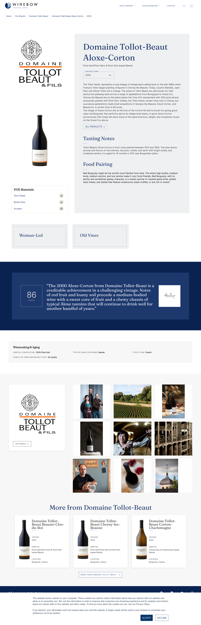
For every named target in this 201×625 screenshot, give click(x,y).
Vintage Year (91, 71)
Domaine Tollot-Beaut (38, 16)
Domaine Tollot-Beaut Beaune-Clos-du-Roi (48, 524)
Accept (146, 617)
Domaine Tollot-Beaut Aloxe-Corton (67, 16)
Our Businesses (150, 6)
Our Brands (20, 16)
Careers (171, 6)
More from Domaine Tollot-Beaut (98, 575)
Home (8, 16)
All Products (95, 126)
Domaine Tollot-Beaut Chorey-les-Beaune (105, 524)
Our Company (126, 6)
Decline (162, 617)
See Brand (22, 444)
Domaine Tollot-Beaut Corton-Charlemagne (162, 524)
